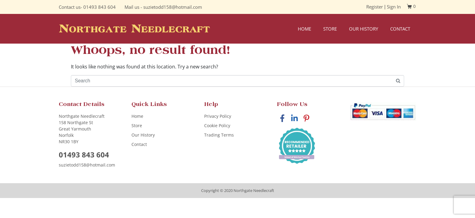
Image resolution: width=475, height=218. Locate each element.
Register (374, 7)
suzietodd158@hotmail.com (172, 7)
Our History (363, 29)
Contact (400, 29)
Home (304, 29)
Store (330, 29)
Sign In (394, 7)
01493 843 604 (99, 7)
